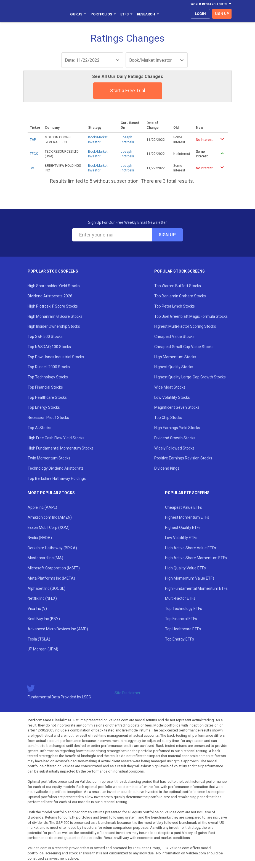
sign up (221, 14)
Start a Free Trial (127, 90)
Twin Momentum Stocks (49, 458)
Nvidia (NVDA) (40, 538)
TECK (34, 154)
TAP (33, 140)
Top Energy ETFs (179, 639)
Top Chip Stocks (168, 417)
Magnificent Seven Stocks (177, 407)
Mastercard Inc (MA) (45, 558)
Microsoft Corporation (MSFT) (54, 568)
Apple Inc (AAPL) (42, 507)
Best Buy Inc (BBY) (44, 619)
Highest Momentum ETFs (187, 517)
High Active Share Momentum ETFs (196, 558)
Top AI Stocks (39, 428)
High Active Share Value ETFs (190, 548)
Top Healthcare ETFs (183, 629)
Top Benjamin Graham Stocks (180, 296)
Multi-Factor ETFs (180, 598)
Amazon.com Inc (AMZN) (50, 517)
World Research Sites (210, 4)
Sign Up (167, 234)
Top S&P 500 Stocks (45, 336)
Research (148, 14)
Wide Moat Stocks (169, 387)
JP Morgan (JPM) (43, 649)
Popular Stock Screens (53, 271)
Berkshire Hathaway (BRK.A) (52, 548)
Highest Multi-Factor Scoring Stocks (185, 326)
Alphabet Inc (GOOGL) (46, 588)
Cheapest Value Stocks (174, 336)
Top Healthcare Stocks (47, 397)
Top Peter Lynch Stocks (174, 306)
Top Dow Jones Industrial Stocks (56, 357)
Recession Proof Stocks (48, 417)
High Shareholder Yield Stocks (54, 286)
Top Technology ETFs (183, 608)
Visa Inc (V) (37, 608)
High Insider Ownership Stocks (54, 326)
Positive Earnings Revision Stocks (183, 458)
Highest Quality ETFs (183, 527)
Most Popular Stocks (51, 493)
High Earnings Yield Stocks (177, 428)
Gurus (78, 14)
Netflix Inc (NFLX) (42, 598)
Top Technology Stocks (48, 377)
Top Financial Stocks (45, 387)
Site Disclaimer (127, 693)
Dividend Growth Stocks (174, 438)
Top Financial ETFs (181, 619)
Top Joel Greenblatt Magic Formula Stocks (191, 316)
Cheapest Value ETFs (183, 507)
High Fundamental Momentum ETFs (196, 588)
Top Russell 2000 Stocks (49, 367)
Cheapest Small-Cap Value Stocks (184, 347)
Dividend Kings (166, 468)
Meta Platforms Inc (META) (51, 578)
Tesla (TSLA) (39, 639)
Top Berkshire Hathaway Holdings (57, 478)
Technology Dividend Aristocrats (56, 468)
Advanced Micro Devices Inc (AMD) (58, 629)
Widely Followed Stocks (174, 448)
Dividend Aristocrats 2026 (50, 296)
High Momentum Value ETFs (189, 578)
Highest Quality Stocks (173, 367)
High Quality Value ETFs (185, 568)
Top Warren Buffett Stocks (177, 286)
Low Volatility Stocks (172, 397)
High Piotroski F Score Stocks (53, 306)
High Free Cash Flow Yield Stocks (56, 438)
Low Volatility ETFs (181, 538)
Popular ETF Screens (187, 493)
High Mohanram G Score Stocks (55, 316)
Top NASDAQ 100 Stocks (49, 347)
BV (32, 168)
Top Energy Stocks (44, 407)
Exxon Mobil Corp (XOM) (49, 527)
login (200, 14)
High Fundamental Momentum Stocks (61, 448)
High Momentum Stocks (175, 357)
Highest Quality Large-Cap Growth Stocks (190, 377)
